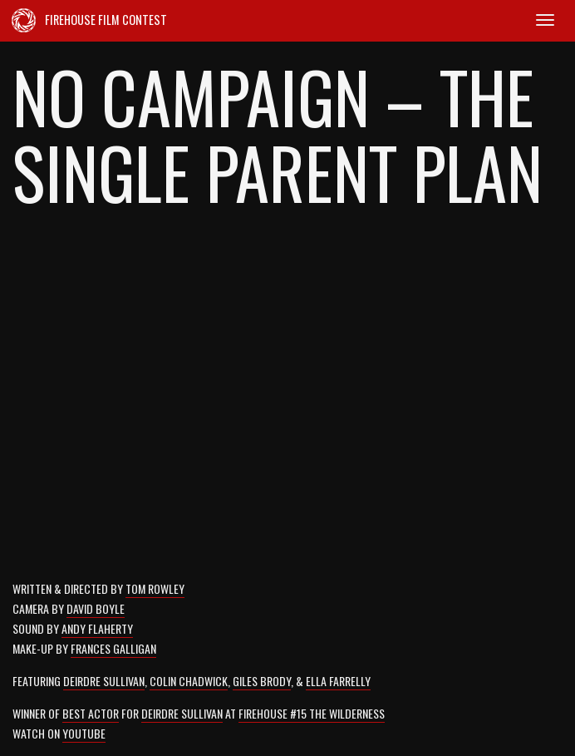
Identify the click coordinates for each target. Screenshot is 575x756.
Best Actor (90, 713)
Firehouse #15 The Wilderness (311, 713)
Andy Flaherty (97, 628)
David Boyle (95, 608)
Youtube (84, 733)
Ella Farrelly (338, 680)
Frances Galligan (113, 648)
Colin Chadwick (189, 680)
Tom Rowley (154, 588)
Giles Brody (262, 680)
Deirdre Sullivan (104, 680)
